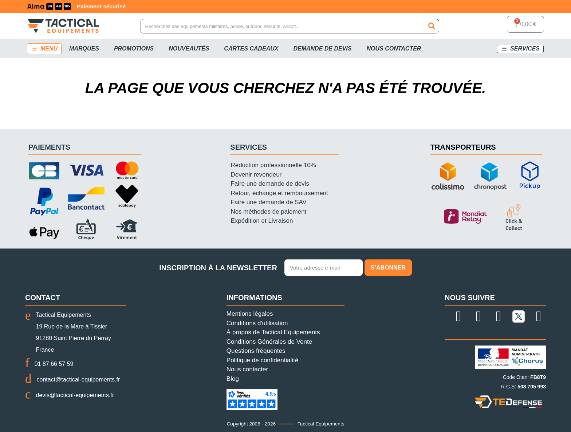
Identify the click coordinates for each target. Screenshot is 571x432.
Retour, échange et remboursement (279, 193)
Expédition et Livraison (262, 220)
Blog (233, 378)
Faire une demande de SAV (269, 202)
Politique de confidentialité (263, 360)
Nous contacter (247, 369)
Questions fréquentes (256, 350)
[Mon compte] (492, 26)
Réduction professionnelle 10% (273, 165)
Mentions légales (250, 313)
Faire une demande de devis (270, 183)
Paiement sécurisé (169, 6)
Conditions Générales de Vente (269, 341)
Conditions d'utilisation (257, 323)
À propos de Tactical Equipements (273, 332)
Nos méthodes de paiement (268, 211)
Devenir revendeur (256, 174)
